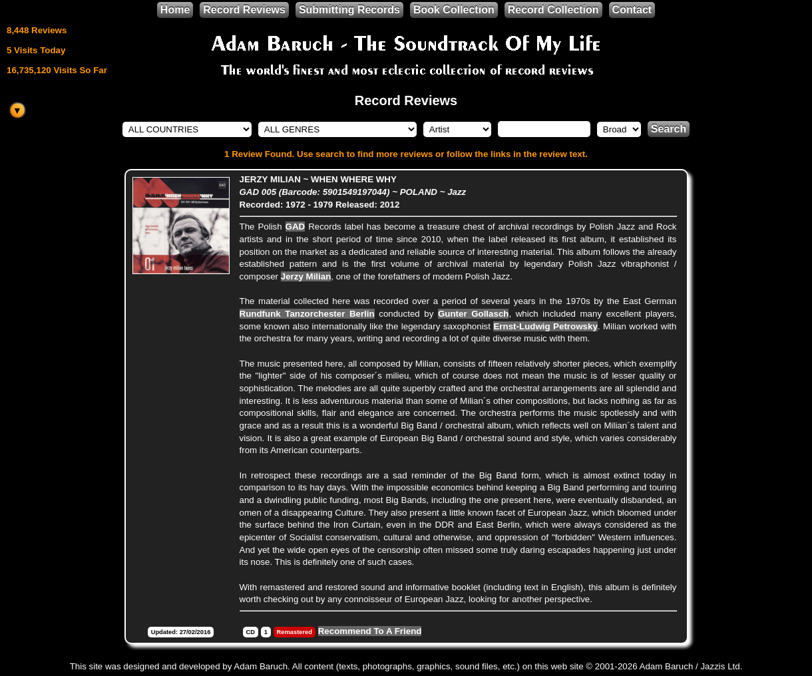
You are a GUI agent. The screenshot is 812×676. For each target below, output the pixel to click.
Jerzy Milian (306, 276)
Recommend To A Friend (370, 631)
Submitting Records (349, 9)
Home (175, 9)
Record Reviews (244, 9)
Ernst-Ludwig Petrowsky (545, 326)
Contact (632, 9)
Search (668, 128)
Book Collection (454, 9)
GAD (295, 227)
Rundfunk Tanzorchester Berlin (307, 314)
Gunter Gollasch (473, 314)
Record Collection (553, 9)
